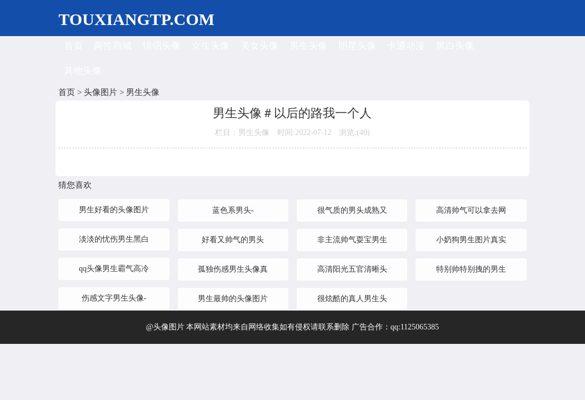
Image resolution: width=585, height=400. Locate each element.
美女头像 (259, 46)
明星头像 (357, 46)
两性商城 (113, 46)
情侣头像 (162, 46)
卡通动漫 (406, 46)
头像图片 (100, 92)
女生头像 (210, 46)
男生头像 (308, 46)
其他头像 (83, 71)
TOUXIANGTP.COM (136, 19)
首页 (73, 46)
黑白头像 (455, 46)
